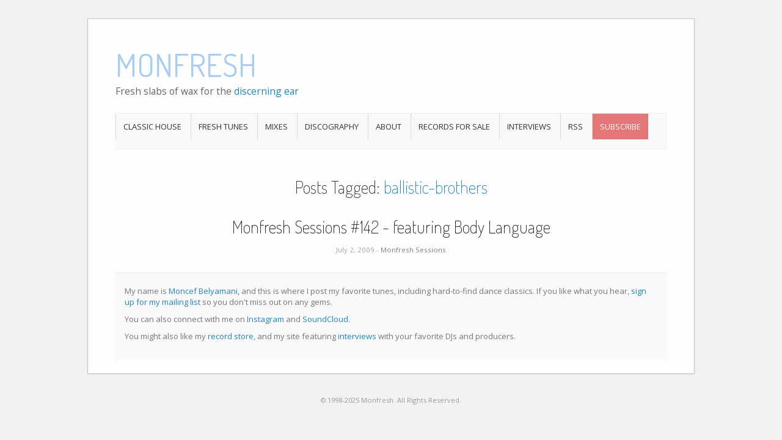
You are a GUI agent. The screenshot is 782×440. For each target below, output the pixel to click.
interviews (357, 336)
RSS (575, 126)
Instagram (265, 319)
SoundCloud (325, 319)
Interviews (529, 126)
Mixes (276, 126)
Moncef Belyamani (203, 290)
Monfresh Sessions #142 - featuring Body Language (391, 227)
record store (231, 336)
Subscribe (620, 126)
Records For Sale (454, 126)
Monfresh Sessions (413, 249)
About (388, 126)
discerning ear (266, 91)
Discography (332, 126)
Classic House (152, 126)
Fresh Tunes (223, 126)
